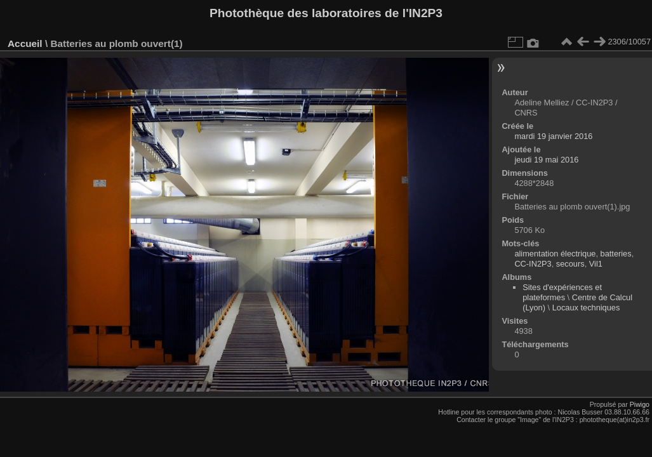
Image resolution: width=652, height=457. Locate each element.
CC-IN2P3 (532, 263)
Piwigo (639, 404)
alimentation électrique (554, 253)
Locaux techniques (586, 307)
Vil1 (595, 263)
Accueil (25, 43)
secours (570, 263)
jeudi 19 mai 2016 (546, 159)
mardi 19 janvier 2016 (553, 136)
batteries (616, 253)
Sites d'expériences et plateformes (562, 292)
